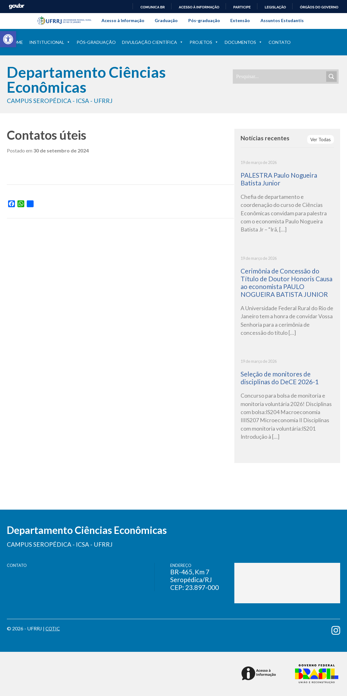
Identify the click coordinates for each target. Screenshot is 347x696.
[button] (8, 39)
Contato (280, 42)
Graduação (166, 20)
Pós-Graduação (96, 42)
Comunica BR (152, 7)
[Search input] (280, 76)
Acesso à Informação (122, 20)
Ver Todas (320, 139)
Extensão (240, 20)
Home (16, 42)
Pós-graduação (204, 20)
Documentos (243, 42)
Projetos (204, 42)
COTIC (53, 628)
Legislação (275, 7)
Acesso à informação (199, 7)
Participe (242, 7)
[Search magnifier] (331, 76)
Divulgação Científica (152, 42)
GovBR (16, 6)
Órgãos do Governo (319, 7)
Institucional (49, 42)
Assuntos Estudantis (282, 20)
